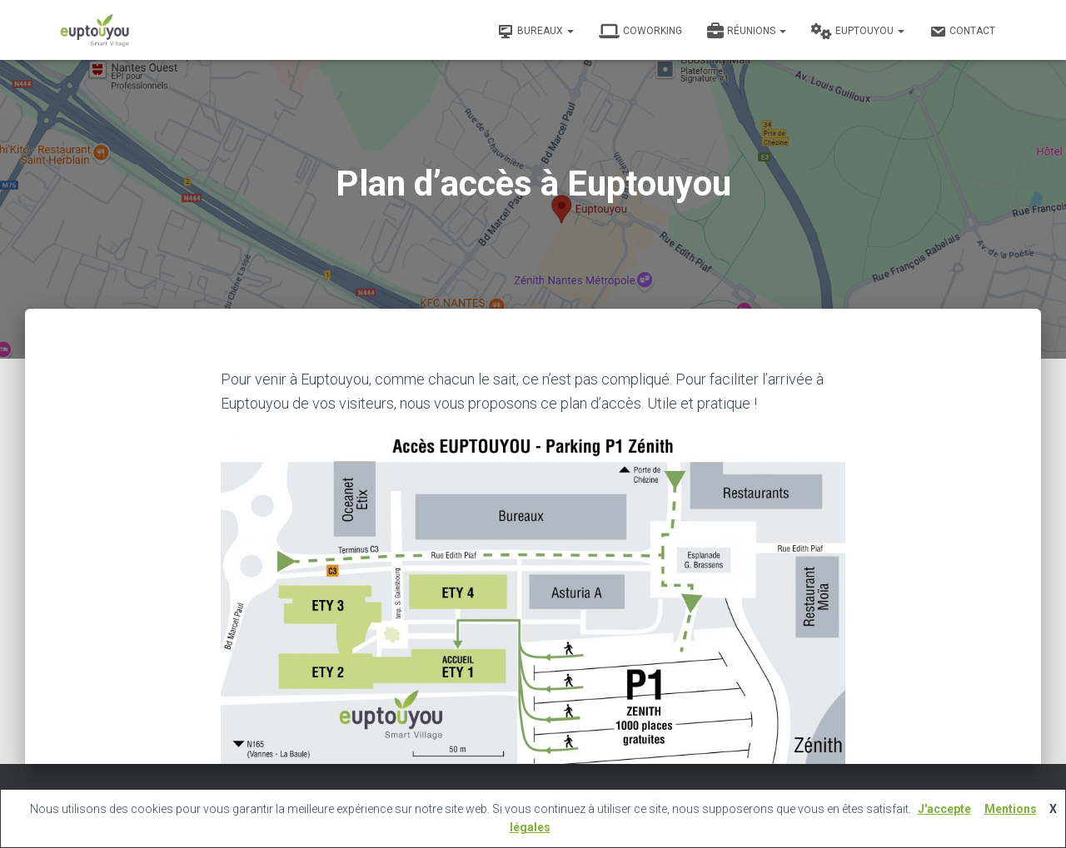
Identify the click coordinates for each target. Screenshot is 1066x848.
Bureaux (535, 31)
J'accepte (944, 809)
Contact (962, 31)
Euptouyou (857, 31)
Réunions (746, 31)
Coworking (640, 31)
